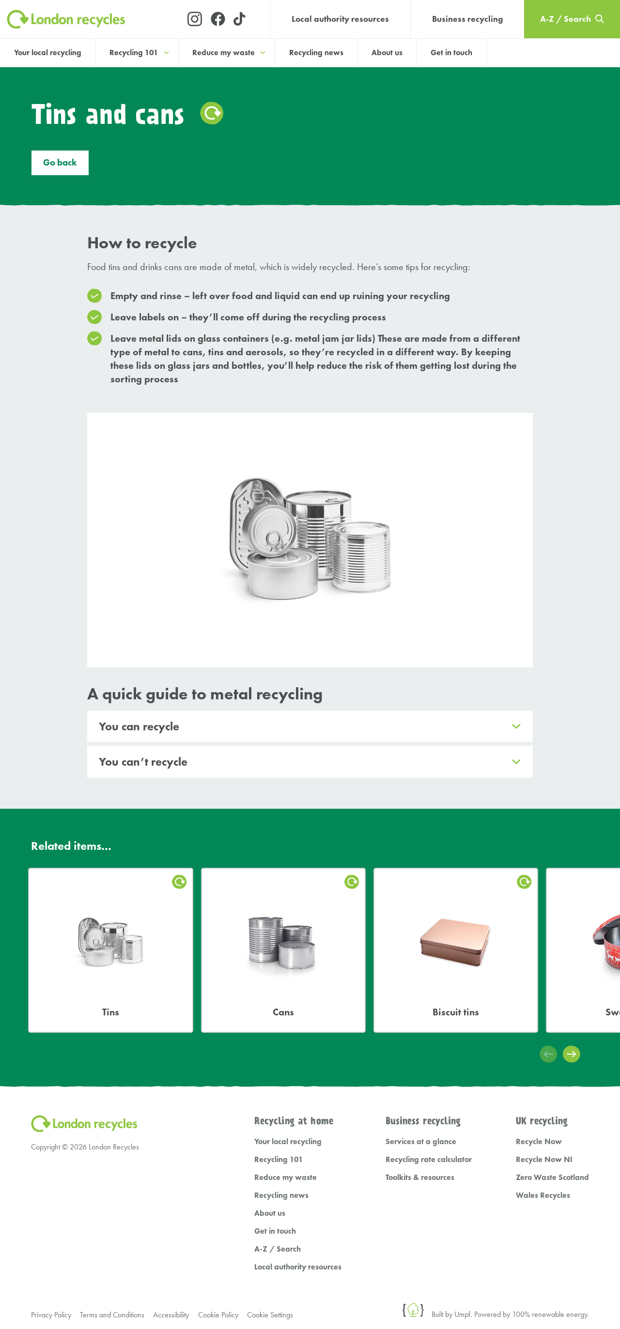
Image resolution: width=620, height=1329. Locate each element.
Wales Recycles (543, 1166)
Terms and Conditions (113, 1286)
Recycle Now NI (544, 1130)
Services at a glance (421, 1112)
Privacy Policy (51, 1286)
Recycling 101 (278, 1130)
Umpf (462, 1285)
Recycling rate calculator (429, 1130)
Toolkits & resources (420, 1148)
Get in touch (451, 52)
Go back (60, 164)
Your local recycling (47, 52)
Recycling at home (293, 1092)
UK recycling (542, 1092)
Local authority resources (340, 19)
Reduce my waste (285, 1148)
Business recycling (467, 19)
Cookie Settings (273, 1286)
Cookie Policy (221, 1286)
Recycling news (316, 52)
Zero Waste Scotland (552, 1148)
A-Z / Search (277, 1220)
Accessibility (173, 1286)
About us (387, 52)
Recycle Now (539, 1112)
